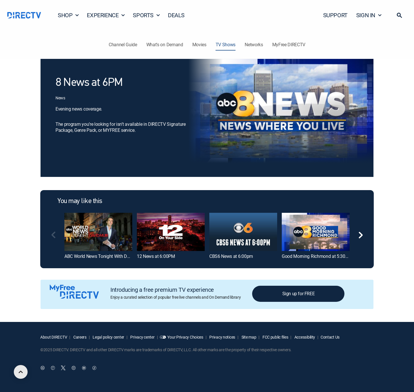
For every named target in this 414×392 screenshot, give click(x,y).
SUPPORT (335, 15)
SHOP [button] (68, 15)
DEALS (176, 15)
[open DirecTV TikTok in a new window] (94, 368)
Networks (254, 44)
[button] (399, 15)
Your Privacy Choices (185, 337)
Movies (199, 44)
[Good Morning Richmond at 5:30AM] (316, 232)
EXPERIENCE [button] (106, 15)
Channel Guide (123, 44)
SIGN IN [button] (369, 15)
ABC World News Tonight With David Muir (104, 256)
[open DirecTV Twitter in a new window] (63, 368)
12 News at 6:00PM (156, 256)
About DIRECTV (53, 337)
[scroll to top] (21, 372)
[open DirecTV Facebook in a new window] (53, 368)
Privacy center (142, 337)
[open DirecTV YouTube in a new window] (84, 368)
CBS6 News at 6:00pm (231, 256)
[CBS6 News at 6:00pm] (243, 232)
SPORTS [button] (146, 15)
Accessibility (304, 337)
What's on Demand (164, 44)
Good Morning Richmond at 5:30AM (317, 256)
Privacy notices (222, 337)
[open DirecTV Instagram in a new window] (73, 368)
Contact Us (330, 337)
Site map (248, 337)
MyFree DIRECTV (289, 44)
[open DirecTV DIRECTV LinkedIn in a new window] (42, 368)
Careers (79, 337)
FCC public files (275, 337)
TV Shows (225, 44)
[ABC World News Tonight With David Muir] (98, 232)
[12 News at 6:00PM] (171, 232)
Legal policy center (108, 337)
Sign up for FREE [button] (298, 293)
